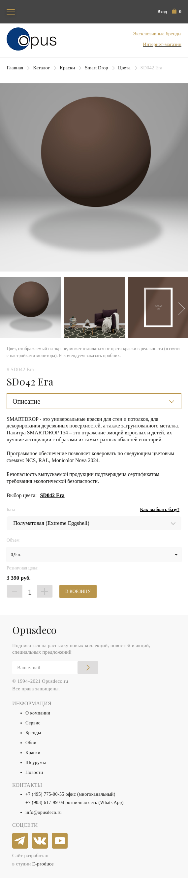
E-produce (43, 863)
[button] (176, 12)
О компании (37, 713)
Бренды (33, 732)
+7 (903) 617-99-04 (44, 802)
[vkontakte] (40, 841)
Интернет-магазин (162, 44)
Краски (67, 67)
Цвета (124, 67)
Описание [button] (26, 401)
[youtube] (60, 841)
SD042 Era (52, 495)
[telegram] (20, 841)
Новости (34, 772)
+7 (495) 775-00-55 (44, 794)
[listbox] (94, 554)
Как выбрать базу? (159, 509)
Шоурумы (35, 762)
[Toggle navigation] (11, 11)
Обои (30, 742)
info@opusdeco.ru (43, 812)
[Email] (55, 667)
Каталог (41, 67)
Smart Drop (96, 67)
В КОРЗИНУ (78, 591)
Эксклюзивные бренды (157, 33)
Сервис (32, 722)
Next (178, 308)
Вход (162, 11)
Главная (15, 67)
